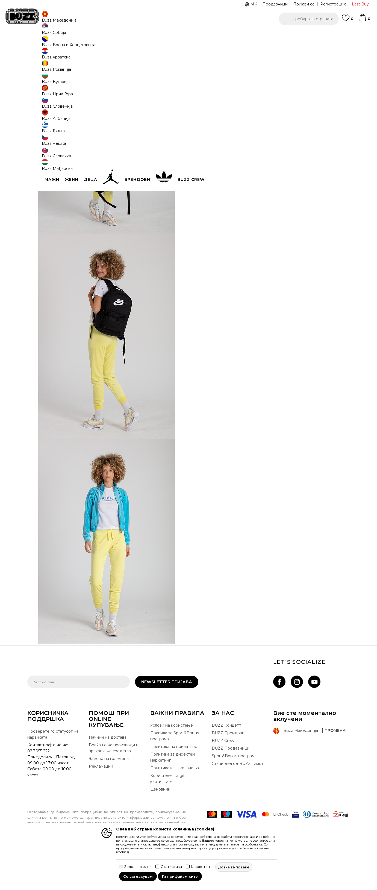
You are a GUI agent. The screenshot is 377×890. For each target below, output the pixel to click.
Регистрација (333, 4)
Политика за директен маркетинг (172, 797)
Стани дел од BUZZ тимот (237, 803)
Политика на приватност (174, 787)
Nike (273, 66)
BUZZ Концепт (226, 765)
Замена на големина (109, 799)
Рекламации (101, 806)
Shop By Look (73, 44)
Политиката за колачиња (174, 808)
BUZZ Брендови (228, 773)
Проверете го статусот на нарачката (52, 774)
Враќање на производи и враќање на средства (114, 788)
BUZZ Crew (223, 781)
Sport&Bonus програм (233, 796)
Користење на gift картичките (168, 819)
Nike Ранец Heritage (291, 74)
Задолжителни (138, 867)
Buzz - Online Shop (42, 44)
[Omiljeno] (347, 20)
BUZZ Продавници (230, 788)
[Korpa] (364, 20)
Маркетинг (201, 867)
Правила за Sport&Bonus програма (174, 776)
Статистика (171, 867)
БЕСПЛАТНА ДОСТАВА (209, 35)
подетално (228, 144)
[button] (309, 19)
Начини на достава (107, 777)
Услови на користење (171, 765)
